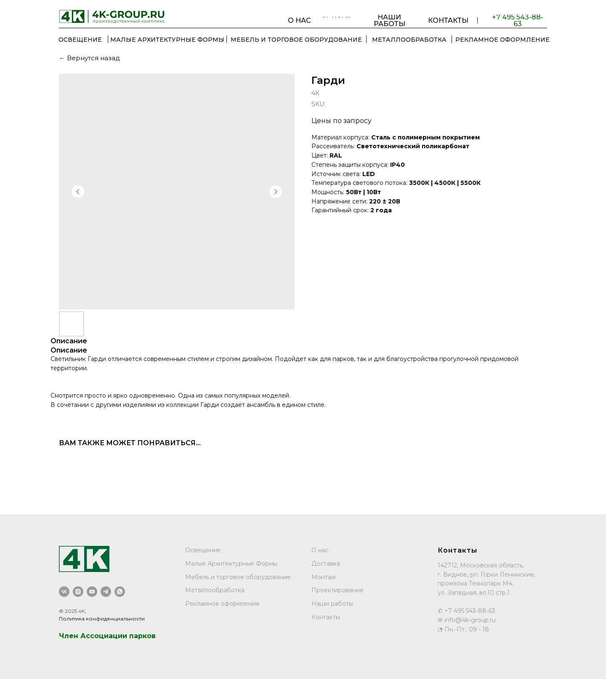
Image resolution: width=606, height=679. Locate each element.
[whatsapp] (119, 591)
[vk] (64, 591)
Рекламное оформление (222, 603)
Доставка (325, 563)
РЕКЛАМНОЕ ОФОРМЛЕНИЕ (502, 39)
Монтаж (323, 577)
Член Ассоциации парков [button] (107, 636)
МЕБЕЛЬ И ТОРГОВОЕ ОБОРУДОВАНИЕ (296, 39)
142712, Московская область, (481, 565)
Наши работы (332, 603)
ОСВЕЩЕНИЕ (80, 39)
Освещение (203, 550)
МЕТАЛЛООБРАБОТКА (409, 39)
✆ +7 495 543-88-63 (466, 611)
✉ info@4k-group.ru (467, 620)
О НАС (299, 20)
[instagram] (78, 591)
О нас (320, 550)
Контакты (325, 617)
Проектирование (337, 590)
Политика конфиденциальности (102, 618)
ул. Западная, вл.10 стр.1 (474, 592)
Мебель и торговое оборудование (238, 577)
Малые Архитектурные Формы (167, 39)
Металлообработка (215, 590)
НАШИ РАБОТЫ (389, 20)
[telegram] (106, 591)
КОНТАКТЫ (448, 20)
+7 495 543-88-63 (517, 20)
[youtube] (92, 591)
